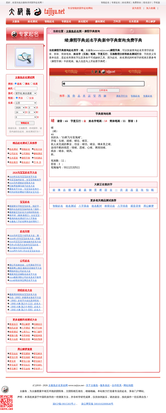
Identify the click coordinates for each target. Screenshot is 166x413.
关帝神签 (26, 335)
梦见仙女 (13, 353)
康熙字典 (26, 158)
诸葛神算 (38, 335)
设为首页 (136, 8)
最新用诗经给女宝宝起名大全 (23, 294)
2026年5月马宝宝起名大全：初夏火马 (26, 238)
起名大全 (38, 149)
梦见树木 (38, 353)
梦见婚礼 (38, 365)
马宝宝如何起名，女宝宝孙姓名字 (25, 180)
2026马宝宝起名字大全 (25, 172)
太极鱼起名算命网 (58, 385)
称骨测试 (13, 332)
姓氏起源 (13, 328)
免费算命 (137, 2)
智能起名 (105, 2)
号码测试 (38, 158)
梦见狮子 (13, 368)
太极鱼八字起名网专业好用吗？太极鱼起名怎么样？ (33, 221)
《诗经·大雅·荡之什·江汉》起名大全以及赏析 (30, 303)
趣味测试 (100, 21)
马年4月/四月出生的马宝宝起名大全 (26, 245)
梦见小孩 (26, 361)
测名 (27, 84)
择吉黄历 (13, 162)
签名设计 (147, 2)
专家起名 (116, 2)
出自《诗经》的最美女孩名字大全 (25, 297)
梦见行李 (13, 357)
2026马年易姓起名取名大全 (22, 183)
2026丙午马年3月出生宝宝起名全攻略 (26, 251)
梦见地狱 (26, 357)
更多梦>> (38, 368)
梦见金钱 (26, 368)
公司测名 (26, 153)
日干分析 (38, 328)
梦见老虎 (38, 357)
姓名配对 (83, 21)
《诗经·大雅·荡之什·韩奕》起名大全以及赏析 (30, 306)
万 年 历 (37, 162)
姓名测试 (126, 2)
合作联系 (117, 385)
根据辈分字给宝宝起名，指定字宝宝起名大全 (30, 206)
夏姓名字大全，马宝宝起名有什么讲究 (27, 189)
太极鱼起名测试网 (25, 77)
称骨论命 (110, 206)
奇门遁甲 (38, 332)
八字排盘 (123, 206)
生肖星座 (134, 21)
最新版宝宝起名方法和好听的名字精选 (27, 212)
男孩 (20, 98)
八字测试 (26, 328)
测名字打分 (122, 96)
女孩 (31, 98)
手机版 (157, 2)
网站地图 (128, 385)
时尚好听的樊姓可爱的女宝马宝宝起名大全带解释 (32, 192)
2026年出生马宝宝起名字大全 (23, 176)
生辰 (35, 84)
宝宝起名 (25, 202)
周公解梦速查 (25, 349)
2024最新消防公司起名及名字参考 (25, 277)
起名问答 (25, 231)
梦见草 (12, 361)
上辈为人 (26, 332)
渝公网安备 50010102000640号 (95, 403)
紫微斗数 (13, 335)
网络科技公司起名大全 (19, 271)
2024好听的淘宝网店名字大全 (23, 280)
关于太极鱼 (92, 385)
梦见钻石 (26, 365)
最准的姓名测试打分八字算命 (23, 218)
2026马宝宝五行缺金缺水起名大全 (25, 241)
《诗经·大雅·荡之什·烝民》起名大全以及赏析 (30, 310)
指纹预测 (38, 339)
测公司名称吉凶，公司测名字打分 (25, 265)
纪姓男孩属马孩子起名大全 (22, 186)
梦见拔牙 (13, 365)
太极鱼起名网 (74, 31)
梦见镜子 (38, 361)
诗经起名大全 (25, 290)
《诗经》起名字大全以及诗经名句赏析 (27, 300)
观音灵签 (26, 339)
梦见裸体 (26, 353)
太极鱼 (15, 21)
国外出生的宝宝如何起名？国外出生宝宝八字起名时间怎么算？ (38, 209)
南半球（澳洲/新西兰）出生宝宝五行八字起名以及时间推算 (37, 215)
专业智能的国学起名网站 (51, 11)
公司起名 (13, 153)
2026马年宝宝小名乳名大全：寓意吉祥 (27, 235)
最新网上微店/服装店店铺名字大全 (25, 268)
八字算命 (84, 206)
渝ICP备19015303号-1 (64, 403)
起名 (19, 84)
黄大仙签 (13, 339)
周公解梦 (150, 21)
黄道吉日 (13, 324)
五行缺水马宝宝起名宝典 (21, 248)
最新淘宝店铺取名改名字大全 (23, 274)
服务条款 (105, 385)
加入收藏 (150, 8)
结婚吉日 (38, 324)
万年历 (117, 21)
